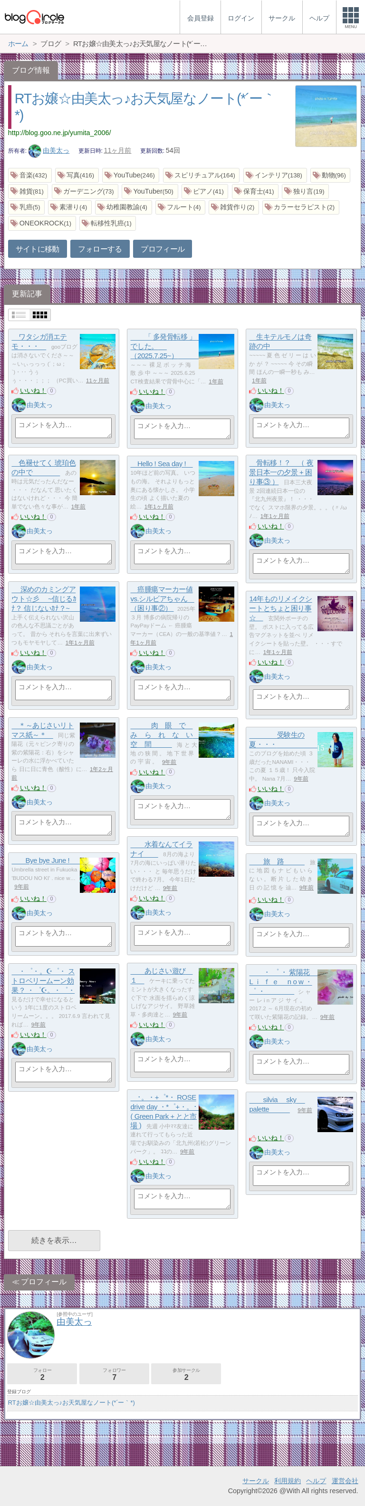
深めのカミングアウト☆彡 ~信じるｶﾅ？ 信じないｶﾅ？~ (47, 599)
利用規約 (287, 1481)
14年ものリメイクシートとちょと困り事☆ (280, 608)
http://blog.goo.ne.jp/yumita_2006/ (59, 133)
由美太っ (49, 150)
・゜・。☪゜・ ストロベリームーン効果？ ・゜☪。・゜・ (43, 981)
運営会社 (345, 1481)
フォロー (42, 1374)
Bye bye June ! (47, 861)
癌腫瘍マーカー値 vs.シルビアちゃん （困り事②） (162, 599)
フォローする (100, 249)
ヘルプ (316, 1481)
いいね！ (33, 390)
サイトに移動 (37, 249)
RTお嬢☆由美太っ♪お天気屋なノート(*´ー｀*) (71, 1402)
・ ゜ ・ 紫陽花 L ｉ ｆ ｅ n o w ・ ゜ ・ (283, 981)
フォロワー (114, 1374)
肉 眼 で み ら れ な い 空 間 (165, 735)
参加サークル (186, 1374)
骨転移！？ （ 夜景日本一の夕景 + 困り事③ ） (281, 472)
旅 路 (276, 862)
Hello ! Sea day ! (161, 464)
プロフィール (162, 249)
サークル (255, 1481)
